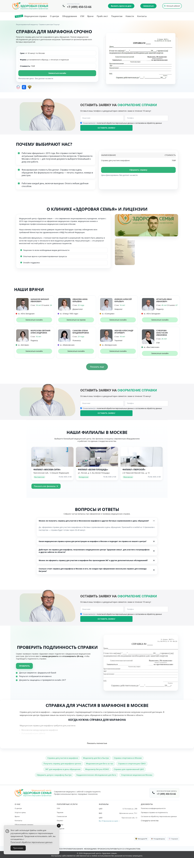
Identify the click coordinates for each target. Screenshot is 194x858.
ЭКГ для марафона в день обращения (62, 769)
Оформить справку (138, 170)
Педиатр (60, 824)
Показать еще (97, 366)
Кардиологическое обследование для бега (96, 775)
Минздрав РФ (141, 839)
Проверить (24, 666)
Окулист (60, 820)
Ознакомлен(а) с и (122, 123)
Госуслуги (173, 839)
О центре (18, 808)
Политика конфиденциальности (153, 808)
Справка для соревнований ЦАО (129, 769)
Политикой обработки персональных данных (31, 842)
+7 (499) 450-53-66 (79, 7)
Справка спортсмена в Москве (128, 758)
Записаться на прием (76, 320)
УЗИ (58, 808)
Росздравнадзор (158, 839)
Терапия (60, 812)
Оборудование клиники (24, 824)
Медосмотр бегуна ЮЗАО (97, 769)
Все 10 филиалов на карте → (109, 821)
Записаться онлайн (57, 73)
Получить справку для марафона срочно (62, 763)
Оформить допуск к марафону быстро (54, 775)
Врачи (17, 816)
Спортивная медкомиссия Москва (136, 775)
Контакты (18, 820)
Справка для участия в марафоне (62, 758)
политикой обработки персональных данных (115, 123)
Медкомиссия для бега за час (99, 763)
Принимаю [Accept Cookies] (18, 848)
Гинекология (62, 816)
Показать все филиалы (46, 486)
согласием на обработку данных (148, 123)
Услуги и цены (20, 812)
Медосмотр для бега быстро (96, 758)
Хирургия (60, 828)
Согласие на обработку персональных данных (159, 816)
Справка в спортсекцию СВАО (132, 763)
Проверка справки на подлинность (154, 812)
